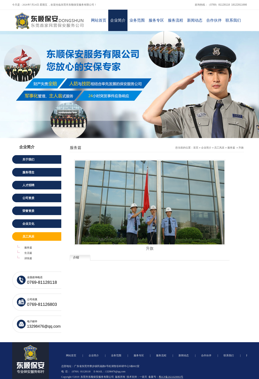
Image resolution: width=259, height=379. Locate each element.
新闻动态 (194, 20)
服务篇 (231, 147)
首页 (195, 147)
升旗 (241, 147)
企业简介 (118, 20)
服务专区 (156, 20)
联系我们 (233, 20)
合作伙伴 (214, 20)
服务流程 (175, 20)
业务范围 (137, 20)
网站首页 (98, 20)
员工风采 (219, 147)
